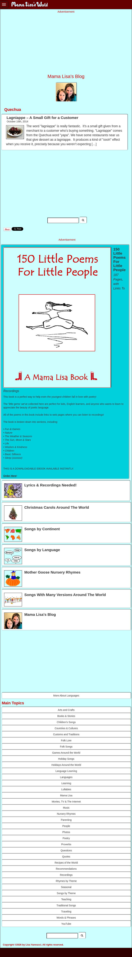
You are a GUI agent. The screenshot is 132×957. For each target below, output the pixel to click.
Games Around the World (66, 752)
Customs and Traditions (66, 734)
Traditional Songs (66, 905)
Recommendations (66, 868)
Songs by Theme (66, 893)
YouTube (66, 923)
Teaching (66, 899)
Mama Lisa (66, 795)
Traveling (66, 911)
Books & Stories (66, 716)
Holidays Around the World (66, 764)
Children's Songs (66, 722)
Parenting (66, 819)
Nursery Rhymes (66, 813)
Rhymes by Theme (66, 881)
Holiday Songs (66, 758)
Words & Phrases (66, 917)
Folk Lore (66, 740)
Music (66, 807)
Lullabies (66, 789)
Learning (66, 783)
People (66, 826)
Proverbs (66, 844)
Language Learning (66, 771)
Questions (66, 850)
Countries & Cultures (66, 728)
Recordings (66, 874)
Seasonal (66, 887)
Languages (66, 777)
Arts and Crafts (66, 709)
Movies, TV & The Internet (66, 801)
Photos (66, 832)
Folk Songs (66, 746)
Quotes (66, 856)
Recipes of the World (66, 862)
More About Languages (66, 695)
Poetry (66, 838)
